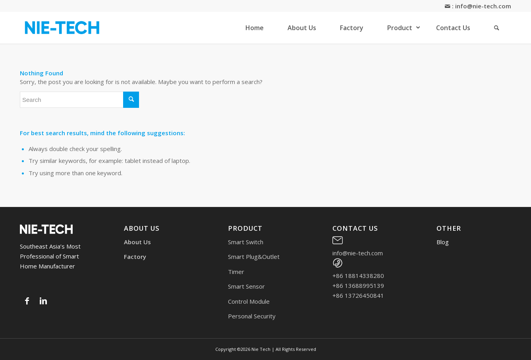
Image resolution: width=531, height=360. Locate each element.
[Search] (496, 28)
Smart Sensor (246, 286)
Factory (135, 256)
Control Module (249, 301)
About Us (137, 242)
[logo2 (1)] (62, 28)
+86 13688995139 (358, 285)
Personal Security (252, 316)
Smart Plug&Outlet (254, 256)
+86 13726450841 (358, 295)
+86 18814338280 (358, 276)
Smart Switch (245, 242)
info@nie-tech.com (483, 6)
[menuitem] (255, 28)
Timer (236, 272)
